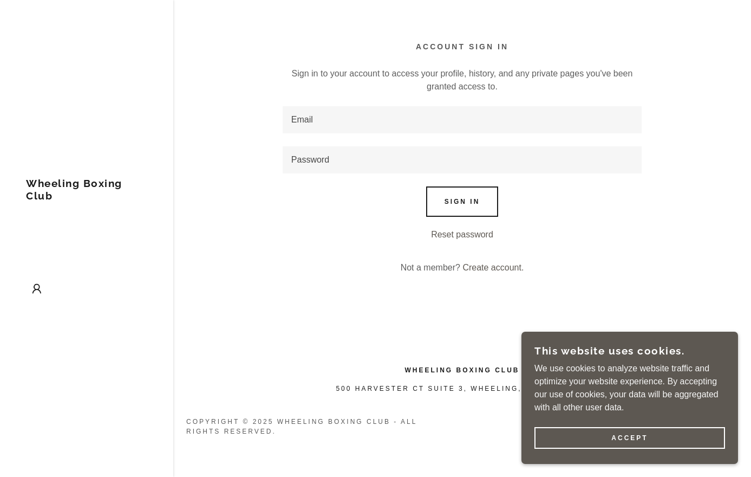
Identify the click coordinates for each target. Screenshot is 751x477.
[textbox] (462, 119)
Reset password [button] (462, 234)
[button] (37, 289)
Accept (629, 438)
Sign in (462, 201)
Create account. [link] (493, 267)
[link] (86, 196)
